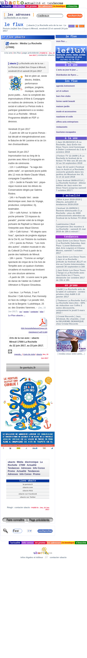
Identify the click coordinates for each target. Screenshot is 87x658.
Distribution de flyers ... (67, 75)
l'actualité (6, 6)
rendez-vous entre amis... (71, 354)
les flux (17, 53)
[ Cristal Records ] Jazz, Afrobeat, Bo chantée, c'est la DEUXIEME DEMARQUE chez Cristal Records (70, 320)
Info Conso (39, 468)
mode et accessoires (66, 111)
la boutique (59, 6)
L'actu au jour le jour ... (67, 70)
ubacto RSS (28, 491)
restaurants (61, 127)
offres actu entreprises (67, 122)
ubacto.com (28, 487)
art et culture (62, 91)
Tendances (14, 468)
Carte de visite (29, 354)
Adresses (26, 468)
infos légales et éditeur (31, 557)
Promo (11, 471)
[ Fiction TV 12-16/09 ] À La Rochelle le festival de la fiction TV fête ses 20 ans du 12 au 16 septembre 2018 (71, 159)
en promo (31, 6)
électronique (31, 462)
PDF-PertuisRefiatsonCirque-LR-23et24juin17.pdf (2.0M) (34, 329)
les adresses (45, 6)
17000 (22, 465)
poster (26, 312)
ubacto (13, 63)
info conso (19, 6)
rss (20, 312)
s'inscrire (72, 6)
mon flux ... (61, 41)
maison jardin (63, 106)
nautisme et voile (64, 116)
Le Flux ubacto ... (16, 315)
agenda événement (65, 86)
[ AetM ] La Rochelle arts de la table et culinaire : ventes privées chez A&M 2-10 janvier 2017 (70, 293)
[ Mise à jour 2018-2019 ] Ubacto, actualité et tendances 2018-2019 (69, 201)
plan (41, 312)
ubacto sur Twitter (27, 497)
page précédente (30, 53)
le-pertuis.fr (28, 367)
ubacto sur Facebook (28, 494)
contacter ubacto (46, 55)
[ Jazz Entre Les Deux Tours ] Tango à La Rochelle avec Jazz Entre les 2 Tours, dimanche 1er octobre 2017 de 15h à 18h (70, 275)
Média (20, 462)
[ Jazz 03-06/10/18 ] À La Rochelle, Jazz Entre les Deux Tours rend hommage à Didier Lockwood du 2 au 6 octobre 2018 (71, 147)
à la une (8, 53)
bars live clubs (63, 96)
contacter (34, 312)
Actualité (31, 465)
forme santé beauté (65, 101)
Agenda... (18, 354)
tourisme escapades (66, 132)
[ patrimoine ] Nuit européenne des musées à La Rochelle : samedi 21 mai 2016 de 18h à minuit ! (71, 228)
